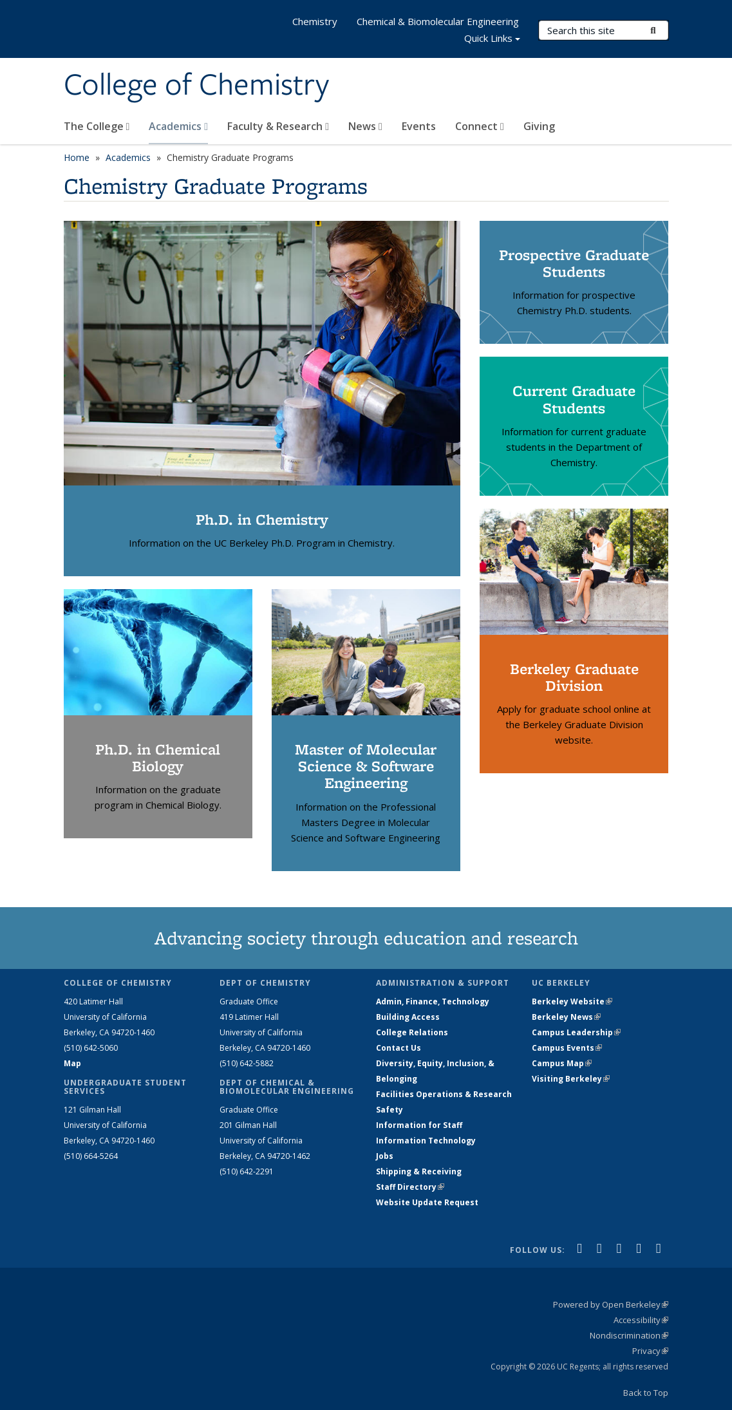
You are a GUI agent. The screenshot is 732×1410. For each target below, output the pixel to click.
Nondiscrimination (629, 1335)
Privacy (650, 1351)
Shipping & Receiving (419, 1171)
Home (76, 157)
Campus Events (567, 1047)
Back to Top (645, 1392)
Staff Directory (410, 1186)
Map (72, 1063)
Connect (479, 126)
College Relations (412, 1032)
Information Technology (426, 1140)
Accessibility (641, 1320)
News (365, 126)
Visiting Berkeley (571, 1078)
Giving (539, 126)
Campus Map (562, 1063)
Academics (178, 126)
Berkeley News (566, 1016)
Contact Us (398, 1047)
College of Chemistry (196, 85)
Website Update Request (427, 1202)
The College (97, 126)
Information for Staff (419, 1125)
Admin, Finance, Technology (432, 1001)
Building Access (408, 1016)
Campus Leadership (576, 1032)
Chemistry (314, 21)
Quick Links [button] (492, 40)
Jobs (384, 1156)
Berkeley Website (572, 1001)
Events (419, 126)
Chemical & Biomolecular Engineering (438, 21)
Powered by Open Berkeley (610, 1304)
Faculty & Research (278, 126)
